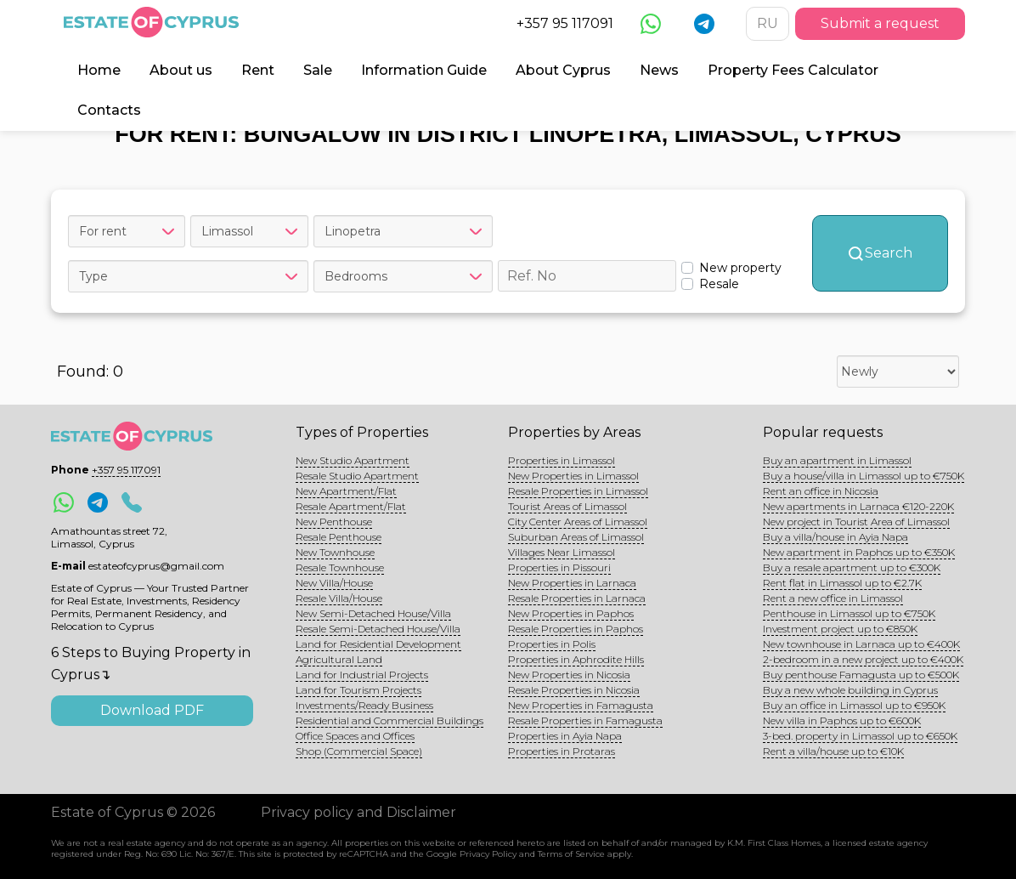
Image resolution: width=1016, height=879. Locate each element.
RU (767, 23)
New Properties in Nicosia (569, 674)
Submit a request (880, 23)
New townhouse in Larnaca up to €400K (861, 644)
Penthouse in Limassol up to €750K (849, 613)
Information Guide (424, 70)
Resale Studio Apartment (357, 475)
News (659, 70)
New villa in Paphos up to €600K (842, 720)
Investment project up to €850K (840, 628)
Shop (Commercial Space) (359, 751)
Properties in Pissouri (559, 567)
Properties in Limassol (561, 460)
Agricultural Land (339, 659)
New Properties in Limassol (573, 475)
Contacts (109, 110)
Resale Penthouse (338, 536)
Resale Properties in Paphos (575, 628)
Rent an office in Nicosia (820, 491)
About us (181, 70)
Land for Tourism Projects (358, 689)
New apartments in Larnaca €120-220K (858, 506)
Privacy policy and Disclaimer (358, 812)
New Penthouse (334, 521)
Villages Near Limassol (561, 552)
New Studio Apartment (352, 460)
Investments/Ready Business (364, 705)
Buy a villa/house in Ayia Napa (835, 536)
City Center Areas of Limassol (577, 521)
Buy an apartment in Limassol (837, 460)
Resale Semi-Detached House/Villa (378, 628)
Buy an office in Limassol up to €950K (854, 705)
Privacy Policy (488, 853)
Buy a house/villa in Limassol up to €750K (863, 475)
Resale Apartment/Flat (351, 506)
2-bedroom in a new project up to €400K (863, 659)
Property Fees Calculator (793, 70)
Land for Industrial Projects (362, 674)
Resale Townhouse (340, 567)
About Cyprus (563, 70)
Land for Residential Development (378, 644)
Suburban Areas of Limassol (576, 536)
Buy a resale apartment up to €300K (851, 567)
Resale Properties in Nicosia (574, 689)
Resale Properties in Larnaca (577, 598)
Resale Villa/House (339, 598)
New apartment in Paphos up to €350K (859, 552)
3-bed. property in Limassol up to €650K (860, 735)
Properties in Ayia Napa (565, 735)
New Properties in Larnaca (572, 582)
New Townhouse (335, 552)
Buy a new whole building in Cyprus (850, 689)
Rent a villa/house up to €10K (833, 751)
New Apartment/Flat (346, 491)
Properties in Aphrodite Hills (576, 659)
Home (99, 70)
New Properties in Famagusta (580, 705)
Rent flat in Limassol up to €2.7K (842, 582)
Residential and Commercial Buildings (389, 720)
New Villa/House (334, 582)
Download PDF (152, 710)
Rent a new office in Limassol (833, 598)
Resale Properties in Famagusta (585, 720)
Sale (317, 70)
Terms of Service (571, 853)
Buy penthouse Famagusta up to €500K (861, 674)
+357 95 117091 (564, 23)
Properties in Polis (551, 644)
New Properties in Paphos (571, 613)
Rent (257, 70)
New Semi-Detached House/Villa (373, 613)
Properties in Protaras (561, 751)
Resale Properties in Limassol (578, 491)
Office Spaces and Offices (355, 735)
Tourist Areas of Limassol (567, 506)
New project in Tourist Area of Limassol (856, 521)
